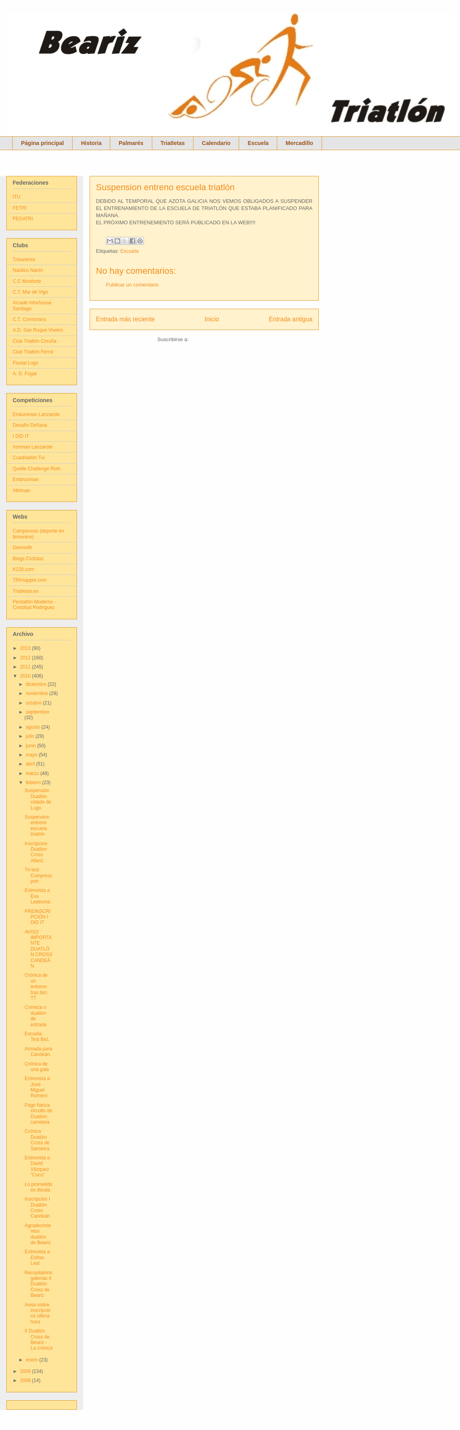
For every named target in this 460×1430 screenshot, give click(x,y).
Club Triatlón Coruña (34, 341)
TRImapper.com (29, 580)
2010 (26, 676)
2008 (26, 1380)
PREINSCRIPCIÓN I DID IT (37, 917)
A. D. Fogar (25, 373)
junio (31, 745)
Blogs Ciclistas (28, 558)
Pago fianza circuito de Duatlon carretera (38, 1113)
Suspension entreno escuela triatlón (165, 187)
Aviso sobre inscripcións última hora (37, 1313)
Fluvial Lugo (25, 363)
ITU (16, 197)
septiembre (37, 712)
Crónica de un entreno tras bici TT (36, 986)
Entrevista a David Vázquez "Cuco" (37, 1166)
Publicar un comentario (132, 285)
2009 (26, 1371)
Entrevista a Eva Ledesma (37, 896)
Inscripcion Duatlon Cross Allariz (36, 852)
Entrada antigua (290, 319)
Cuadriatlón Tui (29, 457)
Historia (91, 143)
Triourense (24, 259)
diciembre (37, 684)
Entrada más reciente (125, 319)
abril (31, 764)
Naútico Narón (28, 270)
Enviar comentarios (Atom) (220, 339)
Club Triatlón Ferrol (33, 352)
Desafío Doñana (30, 425)
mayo (32, 755)
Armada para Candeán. (38, 1051)
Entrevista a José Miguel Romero (37, 1087)
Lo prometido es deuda (38, 1187)
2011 (26, 667)
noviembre (37, 693)
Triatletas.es (25, 591)
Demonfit (22, 547)
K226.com (23, 569)
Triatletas (173, 143)
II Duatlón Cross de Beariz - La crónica (38, 1339)
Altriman (21, 490)
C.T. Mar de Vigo (30, 292)
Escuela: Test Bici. (37, 1036)
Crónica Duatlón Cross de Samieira (37, 1139)
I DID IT (21, 436)
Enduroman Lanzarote (36, 414)
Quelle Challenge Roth (37, 469)
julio (31, 736)
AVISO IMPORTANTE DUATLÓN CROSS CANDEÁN (38, 949)
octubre (34, 703)
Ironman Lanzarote (33, 447)
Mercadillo (299, 143)
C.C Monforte (27, 281)
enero (32, 1360)
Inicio (212, 319)
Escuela (257, 143)
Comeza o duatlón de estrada (35, 1015)
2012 (26, 658)
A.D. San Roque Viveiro (38, 330)
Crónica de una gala (37, 1066)
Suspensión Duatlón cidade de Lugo (38, 799)
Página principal (42, 143)
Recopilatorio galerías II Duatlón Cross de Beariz (38, 1284)
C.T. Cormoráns (29, 319)
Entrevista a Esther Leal (37, 1257)
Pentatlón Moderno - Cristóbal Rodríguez (34, 604)
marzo (33, 773)
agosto (33, 727)
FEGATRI (23, 218)
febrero (34, 782)
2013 (26, 648)
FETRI (20, 208)
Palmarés (131, 143)
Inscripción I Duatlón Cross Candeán (37, 1207)
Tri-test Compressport (38, 875)
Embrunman (25, 479)
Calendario (216, 143)
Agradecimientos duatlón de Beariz (38, 1234)
